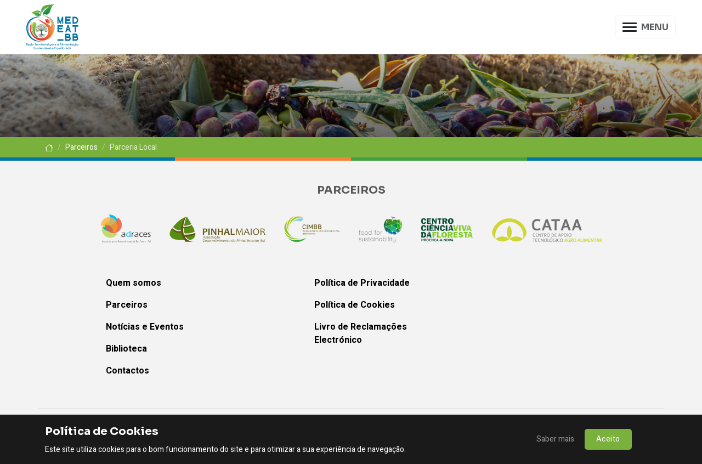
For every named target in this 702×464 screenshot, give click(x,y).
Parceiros (81, 147)
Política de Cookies (354, 305)
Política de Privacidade (362, 283)
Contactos (127, 370)
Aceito (608, 439)
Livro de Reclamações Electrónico (360, 333)
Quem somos (133, 283)
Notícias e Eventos (145, 326)
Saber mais (555, 439)
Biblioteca (126, 348)
